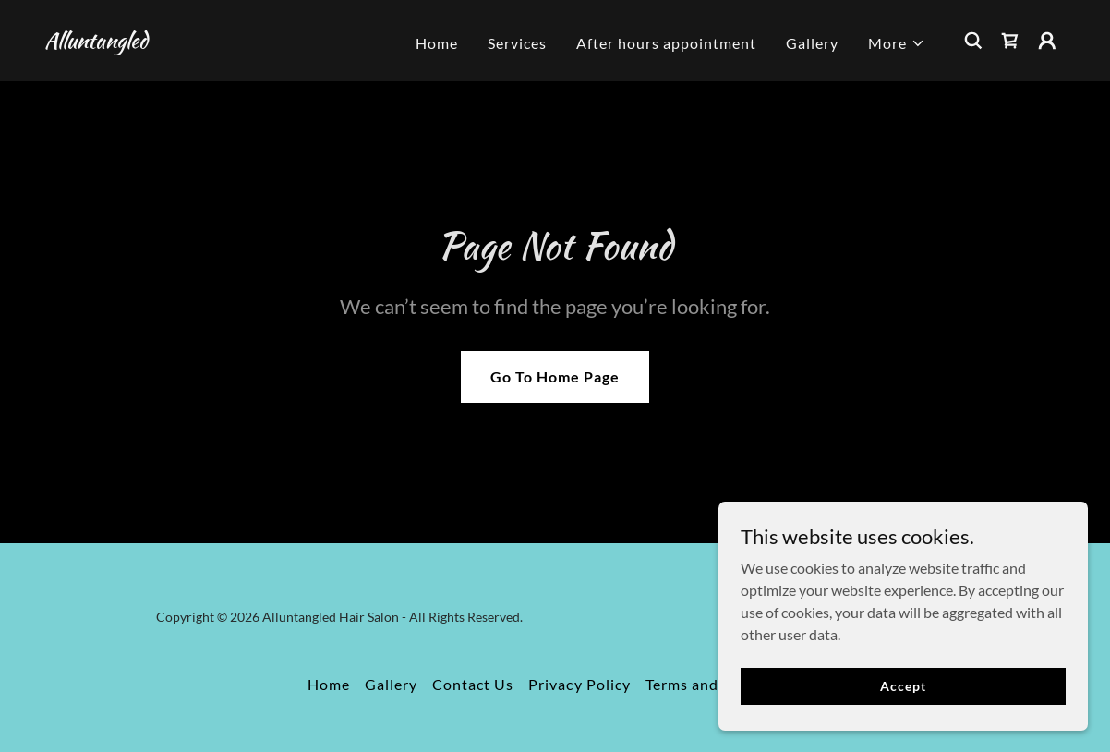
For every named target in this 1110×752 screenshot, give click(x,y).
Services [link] (517, 43)
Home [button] (329, 684)
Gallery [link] (812, 43)
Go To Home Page (555, 376)
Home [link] (437, 43)
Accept (902, 686)
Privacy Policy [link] (579, 684)
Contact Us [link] (472, 684)
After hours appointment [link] (666, 43)
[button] (896, 43)
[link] (96, 42)
